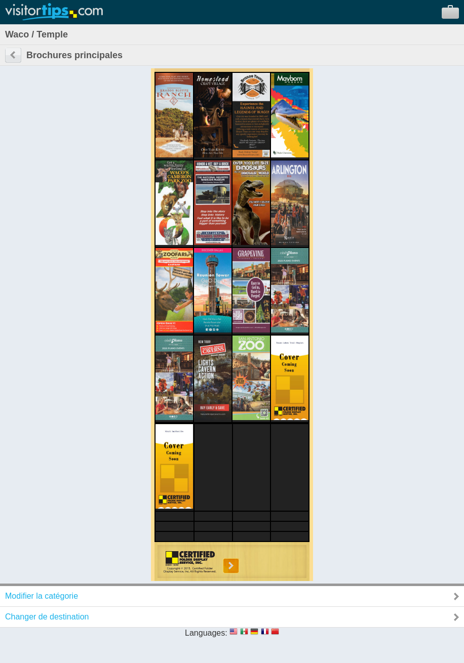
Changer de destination (47, 616)
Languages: (206, 633)
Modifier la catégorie (41, 596)
